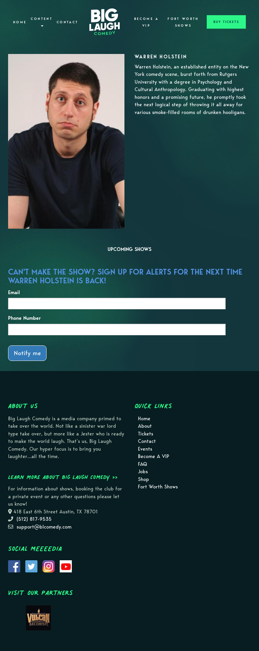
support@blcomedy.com (44, 527)
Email (14, 292)
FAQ (142, 464)
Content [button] (42, 22)
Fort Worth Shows (183, 22)
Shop (143, 479)
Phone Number (24, 318)
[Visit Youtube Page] (66, 566)
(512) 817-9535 (34, 519)
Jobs (143, 472)
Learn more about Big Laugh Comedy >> (63, 477)
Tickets (145, 434)
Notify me (27, 353)
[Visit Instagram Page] (48, 566)
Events (145, 449)
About (145, 426)
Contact (68, 22)
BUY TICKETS (226, 22)
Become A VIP (146, 22)
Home (20, 22)
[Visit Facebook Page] (14, 566)
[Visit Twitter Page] (31, 566)
